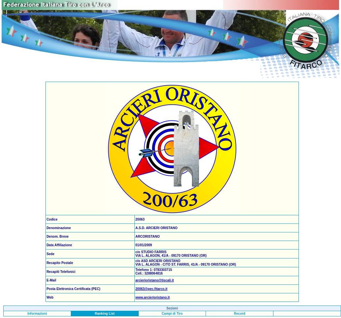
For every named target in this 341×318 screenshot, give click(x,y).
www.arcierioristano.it (152, 297)
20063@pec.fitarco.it (151, 289)
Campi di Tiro (172, 313)
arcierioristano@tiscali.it (154, 280)
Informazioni (37, 313)
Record (239, 313)
